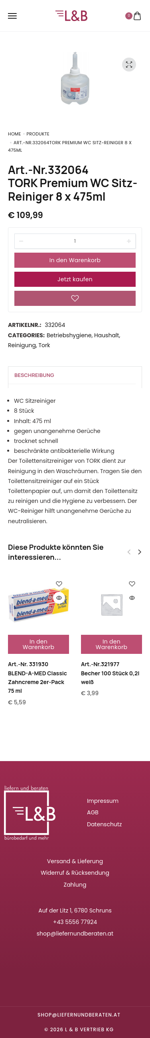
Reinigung (22, 345)
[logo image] (71, 15)
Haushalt (106, 335)
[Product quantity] (75, 241)
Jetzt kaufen (75, 279)
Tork (44, 345)
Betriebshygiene (69, 335)
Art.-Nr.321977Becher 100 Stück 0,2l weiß (110, 673)
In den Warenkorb (75, 260)
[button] (139, 552)
